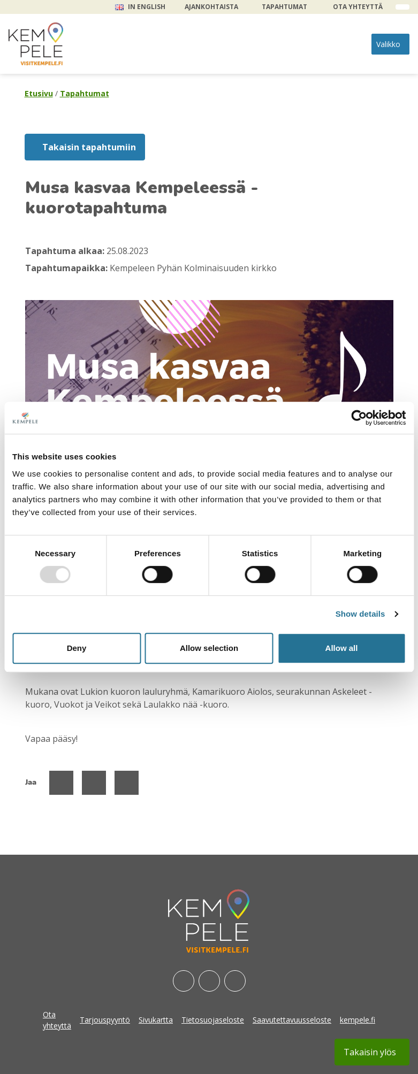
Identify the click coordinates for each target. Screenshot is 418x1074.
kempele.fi (357, 1020)
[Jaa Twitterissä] (94, 783)
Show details (360, 613)
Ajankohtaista (211, 6)
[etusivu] (36, 43)
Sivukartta (156, 1020)
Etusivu (39, 93)
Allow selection (209, 648)
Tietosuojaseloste (212, 1020)
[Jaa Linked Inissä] (127, 783)
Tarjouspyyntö (105, 1020)
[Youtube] (235, 981)
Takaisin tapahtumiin (89, 147)
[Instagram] (209, 981)
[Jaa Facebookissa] (61, 783)
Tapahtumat (284, 6)
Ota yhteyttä (358, 6)
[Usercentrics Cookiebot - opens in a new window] (359, 418)
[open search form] (402, 7)
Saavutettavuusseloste (292, 1020)
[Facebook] (183, 981)
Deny (77, 648)
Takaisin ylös (370, 1052)
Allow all (341, 648)
